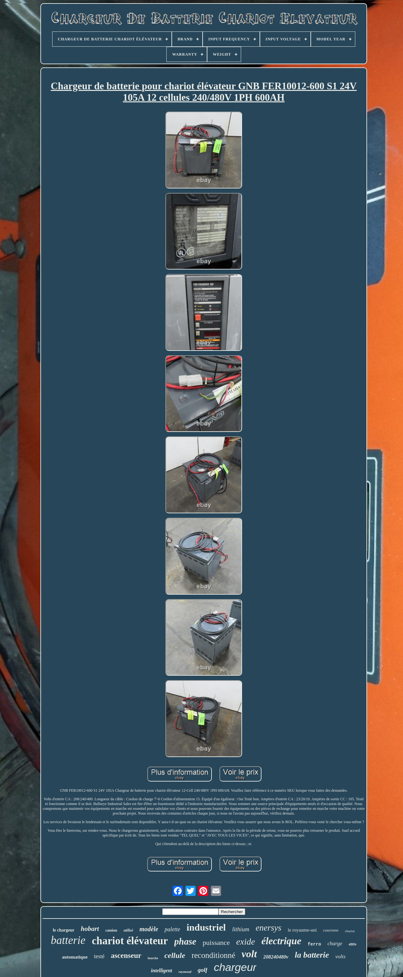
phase (185, 941)
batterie (68, 940)
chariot (350, 931)
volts (340, 956)
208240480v (275, 957)
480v (353, 944)
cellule (174, 955)
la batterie (312, 955)
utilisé (128, 930)
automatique (75, 957)
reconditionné (213, 955)
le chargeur (63, 930)
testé (99, 956)
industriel (206, 927)
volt (249, 954)
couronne (331, 930)
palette (172, 929)
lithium (240, 929)
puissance (216, 942)
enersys (268, 928)
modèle (149, 929)
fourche (153, 958)
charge (334, 943)
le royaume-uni (302, 930)
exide (245, 941)
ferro (314, 944)
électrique (281, 940)
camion (111, 930)
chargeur (235, 967)
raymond (184, 972)
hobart (90, 929)
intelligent (161, 970)
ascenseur (126, 956)
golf (203, 970)
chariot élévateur (130, 940)
